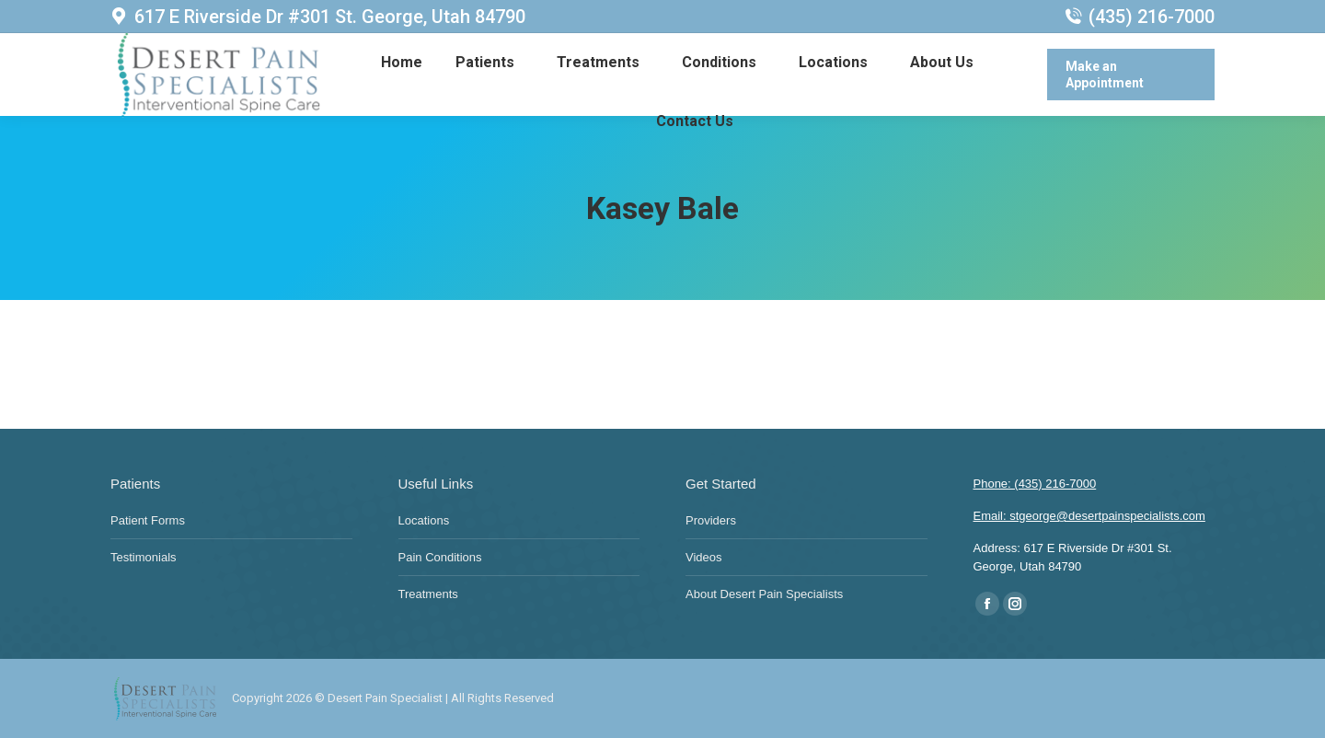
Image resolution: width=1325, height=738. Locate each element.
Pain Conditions (440, 557)
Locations (424, 520)
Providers (711, 520)
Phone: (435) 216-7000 (1035, 483)
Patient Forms (147, 520)
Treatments (428, 594)
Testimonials (143, 557)
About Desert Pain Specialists (764, 594)
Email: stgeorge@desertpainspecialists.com (1089, 516)
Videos (704, 557)
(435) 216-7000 (1140, 17)
